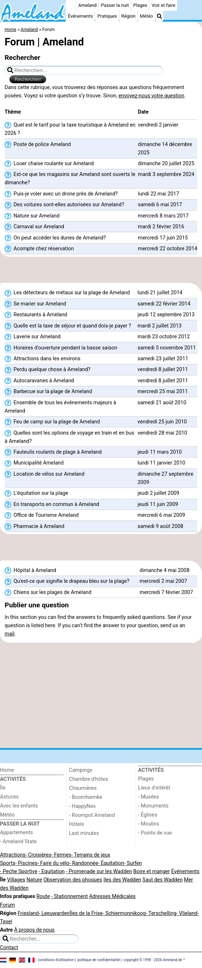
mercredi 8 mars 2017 (163, 216)
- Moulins (148, 824)
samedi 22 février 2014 (163, 304)
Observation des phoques (72, 880)
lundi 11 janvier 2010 (161, 463)
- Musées (148, 797)
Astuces (9, 797)
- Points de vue (155, 833)
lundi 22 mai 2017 (158, 194)
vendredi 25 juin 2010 (162, 422)
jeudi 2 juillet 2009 (158, 493)
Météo (146, 16)
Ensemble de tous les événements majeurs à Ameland (60, 407)
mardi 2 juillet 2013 (159, 326)
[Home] (71, 5)
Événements (80, 16)
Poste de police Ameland (38, 144)
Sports (7, 863)
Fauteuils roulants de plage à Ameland (53, 452)
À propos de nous (34, 930)
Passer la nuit (115, 5)
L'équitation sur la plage (36, 493)
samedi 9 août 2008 (160, 526)
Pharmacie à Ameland (35, 526)
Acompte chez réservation (39, 249)
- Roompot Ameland (92, 815)
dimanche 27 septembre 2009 (165, 478)
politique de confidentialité (99, 960)
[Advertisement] (101, 272)
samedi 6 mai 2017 (160, 205)
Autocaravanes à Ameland (39, 381)
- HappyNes (82, 806)
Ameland (87, 5)
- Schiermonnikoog (124, 913)
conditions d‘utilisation (56, 960)
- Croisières (38, 855)
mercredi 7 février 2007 (166, 592)
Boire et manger (151, 871)
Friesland (28, 913)
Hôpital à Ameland (30, 570)
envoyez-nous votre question (151, 96)
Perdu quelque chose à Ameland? (48, 369)
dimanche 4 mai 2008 (164, 570)
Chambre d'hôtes (88, 779)
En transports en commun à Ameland (52, 504)
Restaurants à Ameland (36, 315)
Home (7, 770)
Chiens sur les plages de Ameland (48, 592)
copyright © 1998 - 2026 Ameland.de (152, 960)
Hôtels (76, 824)
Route (43, 896)
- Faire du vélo (53, 863)
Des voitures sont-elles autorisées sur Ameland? (64, 205)
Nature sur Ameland (32, 216)
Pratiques (107, 16)
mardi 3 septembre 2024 (166, 174)
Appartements (16, 833)
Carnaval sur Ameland (34, 227)
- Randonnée (83, 863)
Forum (7, 905)
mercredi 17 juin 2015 (163, 238)
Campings (80, 770)
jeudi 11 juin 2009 (157, 504)
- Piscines (26, 863)
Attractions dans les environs (42, 359)
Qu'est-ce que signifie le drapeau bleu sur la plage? (67, 581)
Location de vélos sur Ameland (44, 474)
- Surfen (133, 863)
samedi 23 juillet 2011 (162, 359)
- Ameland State (18, 842)
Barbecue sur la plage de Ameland (48, 391)
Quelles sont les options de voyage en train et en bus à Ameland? (69, 437)
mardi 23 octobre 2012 (163, 337)
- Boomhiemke (85, 797)
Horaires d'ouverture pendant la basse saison (61, 348)
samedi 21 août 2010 (161, 403)
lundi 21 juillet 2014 (159, 293)
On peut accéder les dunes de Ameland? (55, 238)
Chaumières (83, 788)
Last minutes (84, 833)
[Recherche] (159, 16)
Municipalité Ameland (34, 463)
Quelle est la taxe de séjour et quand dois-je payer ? (68, 326)
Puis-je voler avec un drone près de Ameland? (61, 194)
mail (9, 634)
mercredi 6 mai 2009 (161, 515)
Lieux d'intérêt (154, 788)
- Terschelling (161, 913)
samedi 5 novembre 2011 (166, 348)
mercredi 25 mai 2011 (162, 391)
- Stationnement (69, 896)
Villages (16, 880)
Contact (9, 948)
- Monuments (153, 806)
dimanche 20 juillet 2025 (166, 163)
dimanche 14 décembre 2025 (165, 148)
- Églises (147, 815)
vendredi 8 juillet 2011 (162, 369)
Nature (34, 880)
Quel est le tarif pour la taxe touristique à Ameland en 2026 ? (70, 129)
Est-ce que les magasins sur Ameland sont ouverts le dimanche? (70, 178)
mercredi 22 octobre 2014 (167, 249)
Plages (140, 5)
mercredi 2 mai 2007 (163, 581)
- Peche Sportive (19, 871)
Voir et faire (163, 5)
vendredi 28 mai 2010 (162, 433)
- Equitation (52, 871)
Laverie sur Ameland (33, 337)
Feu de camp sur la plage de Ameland (52, 422)
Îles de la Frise (86, 913)
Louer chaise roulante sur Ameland (49, 163)
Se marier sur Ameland (35, 304)
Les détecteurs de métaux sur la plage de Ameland (67, 293)
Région (128, 16)
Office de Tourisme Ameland (42, 515)
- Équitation (111, 863)
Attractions (12, 855)
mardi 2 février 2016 (161, 227)
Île (2, 788)
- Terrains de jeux (90, 855)
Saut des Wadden (162, 880)
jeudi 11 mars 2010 (159, 452)
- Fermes (61, 855)
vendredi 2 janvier (158, 125)
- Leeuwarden (54, 913)
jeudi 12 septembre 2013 (165, 315)
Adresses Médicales (112, 896)
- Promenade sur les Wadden (99, 871)
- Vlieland (187, 913)
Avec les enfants (19, 806)
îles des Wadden (122, 880)
